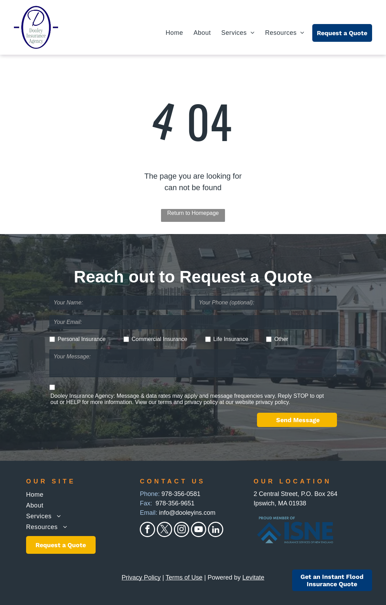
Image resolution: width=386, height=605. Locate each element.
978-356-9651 (174, 503)
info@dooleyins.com (187, 512)
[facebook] (147, 530)
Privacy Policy (141, 577)
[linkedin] (215, 530)
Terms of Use (184, 577)
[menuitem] (169, 33)
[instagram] (181, 530)
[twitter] (164, 530)
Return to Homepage (193, 213)
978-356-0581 (180, 493)
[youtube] (198, 530)
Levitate (253, 577)
